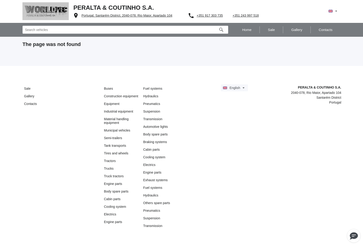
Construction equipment (121, 96)
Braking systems (155, 142)
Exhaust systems (155, 180)
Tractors (110, 161)
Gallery (29, 96)
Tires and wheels (116, 153)
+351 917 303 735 (210, 15)
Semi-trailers (113, 138)
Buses (108, 88)
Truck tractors (114, 176)
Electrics (110, 214)
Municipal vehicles (117, 130)
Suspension (151, 111)
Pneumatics (151, 104)
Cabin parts (112, 199)
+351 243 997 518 (246, 15)
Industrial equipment (118, 111)
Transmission (153, 119)
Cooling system (115, 206)
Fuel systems (152, 88)
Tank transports (115, 145)
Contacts (30, 104)
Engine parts (113, 184)
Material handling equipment (116, 121)
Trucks (108, 168)
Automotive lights (155, 127)
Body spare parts (116, 191)
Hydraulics (150, 96)
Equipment (111, 104)
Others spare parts (156, 203)
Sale (27, 88)
